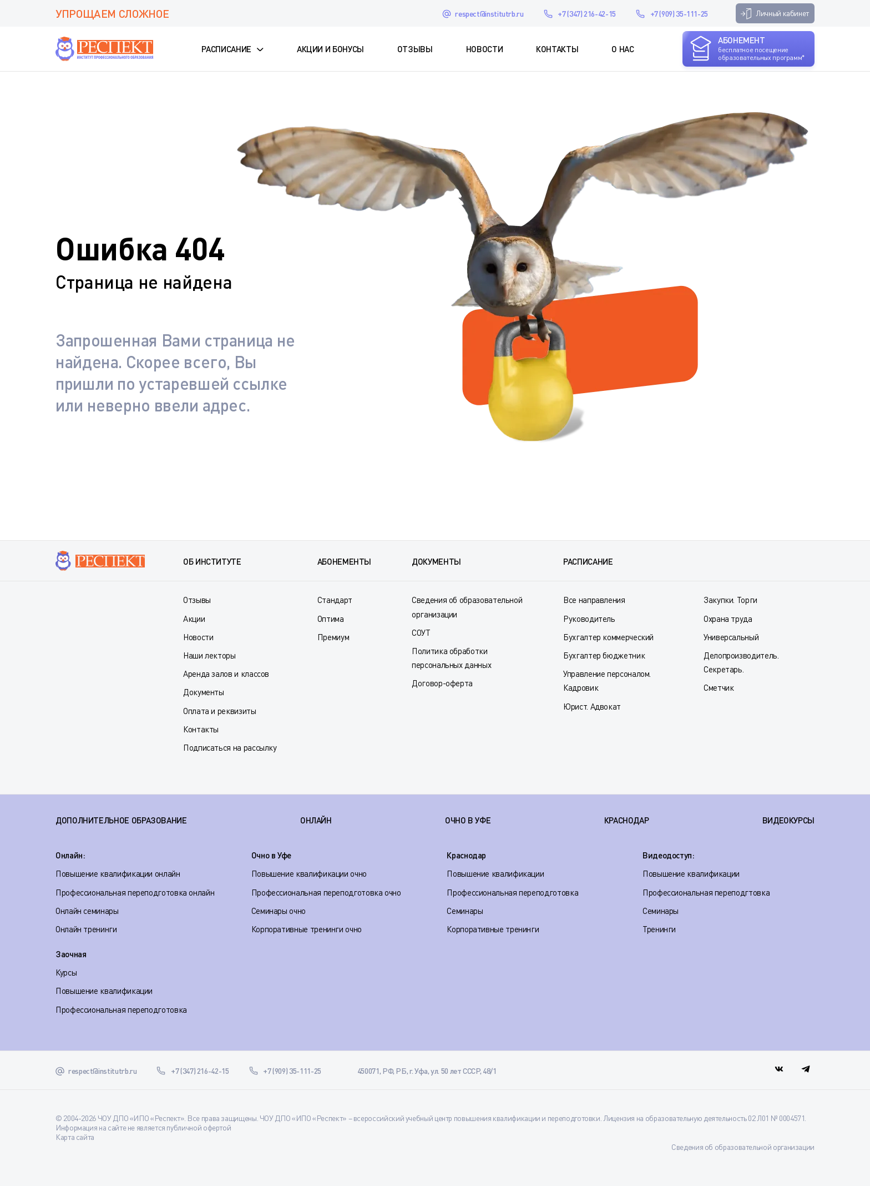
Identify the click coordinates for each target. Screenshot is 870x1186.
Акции (194, 619)
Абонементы (344, 561)
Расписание (226, 49)
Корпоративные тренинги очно (306, 929)
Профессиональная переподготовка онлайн (134, 892)
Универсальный (731, 637)
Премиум (333, 637)
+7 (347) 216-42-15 (587, 13)
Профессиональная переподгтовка (706, 892)
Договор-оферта (442, 683)
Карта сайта (74, 1137)
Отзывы (415, 49)
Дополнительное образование (121, 820)
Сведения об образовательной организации (743, 1147)
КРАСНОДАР (626, 820)
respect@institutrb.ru (489, 13)
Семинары (465, 911)
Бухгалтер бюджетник (604, 655)
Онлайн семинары (87, 911)
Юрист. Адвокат (592, 706)
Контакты (557, 49)
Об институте (212, 561)
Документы (203, 692)
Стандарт (334, 600)
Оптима (330, 619)
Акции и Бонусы (330, 49)
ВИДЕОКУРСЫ (788, 820)
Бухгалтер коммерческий (608, 637)
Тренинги (659, 929)
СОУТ (421, 632)
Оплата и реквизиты (219, 711)
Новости (484, 49)
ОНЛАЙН (316, 820)
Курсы (66, 972)
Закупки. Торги (730, 600)
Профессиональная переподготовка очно (326, 892)
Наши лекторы (209, 655)
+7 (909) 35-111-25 (679, 13)
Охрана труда (728, 619)
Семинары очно (278, 911)
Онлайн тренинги (86, 929)
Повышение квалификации (495, 873)
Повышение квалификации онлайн (117, 873)
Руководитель (589, 619)
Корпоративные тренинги (493, 929)
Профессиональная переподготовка (512, 892)
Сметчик (719, 687)
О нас (622, 49)
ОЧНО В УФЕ (467, 820)
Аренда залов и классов (226, 674)
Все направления (594, 600)
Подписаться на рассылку (230, 747)
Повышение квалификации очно (309, 873)
